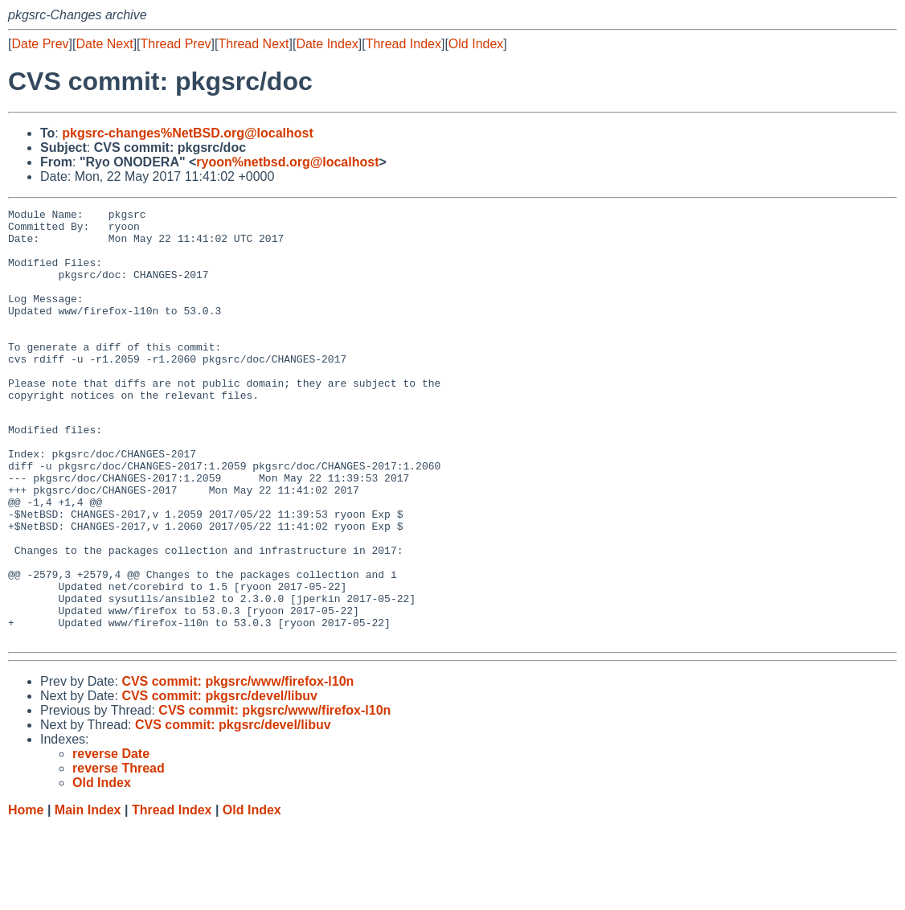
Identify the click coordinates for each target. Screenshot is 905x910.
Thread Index (403, 44)
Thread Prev (176, 44)
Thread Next (253, 44)
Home (25, 894)
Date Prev (39, 44)
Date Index (327, 44)
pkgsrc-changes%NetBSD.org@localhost (187, 133)
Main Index (88, 894)
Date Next (104, 44)
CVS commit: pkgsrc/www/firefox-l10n (237, 766)
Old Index (475, 44)
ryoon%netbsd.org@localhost (287, 162)
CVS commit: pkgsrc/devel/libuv (219, 780)
